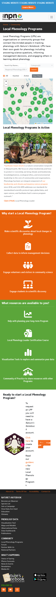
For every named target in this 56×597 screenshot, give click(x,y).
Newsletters (6, 566)
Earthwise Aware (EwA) (14, 166)
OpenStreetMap (47, 123)
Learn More (28, 7)
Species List (5, 504)
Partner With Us (7, 547)
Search (34, 70)
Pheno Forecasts (7, 561)
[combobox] (42, 65)
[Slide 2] (24, 204)
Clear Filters (37, 76)
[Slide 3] (28, 204)
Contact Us (45, 491)
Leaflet (38, 123)
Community (15, 25)
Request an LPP (44, 444)
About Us (10, 491)
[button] (15, 89)
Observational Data (9, 528)
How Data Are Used (9, 509)
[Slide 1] (20, 204)
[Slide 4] (32, 204)
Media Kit (5, 569)
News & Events (7, 564)
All (7, 76)
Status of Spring (7, 559)
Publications (6, 533)
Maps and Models (8, 525)
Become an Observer (9, 501)
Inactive (16, 76)
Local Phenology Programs (12, 542)
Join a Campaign (8, 506)
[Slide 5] (36, 204)
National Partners (8, 550)
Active (26, 76)
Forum (4, 545)
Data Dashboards (8, 531)
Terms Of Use (21, 491)
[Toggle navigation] (52, 17)
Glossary (4, 514)
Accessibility (34, 491)
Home (5, 25)
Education (5, 512)
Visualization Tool (8, 523)
